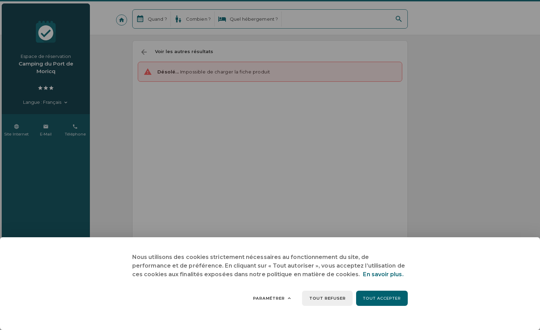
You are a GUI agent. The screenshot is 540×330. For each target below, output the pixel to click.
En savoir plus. (383, 274)
